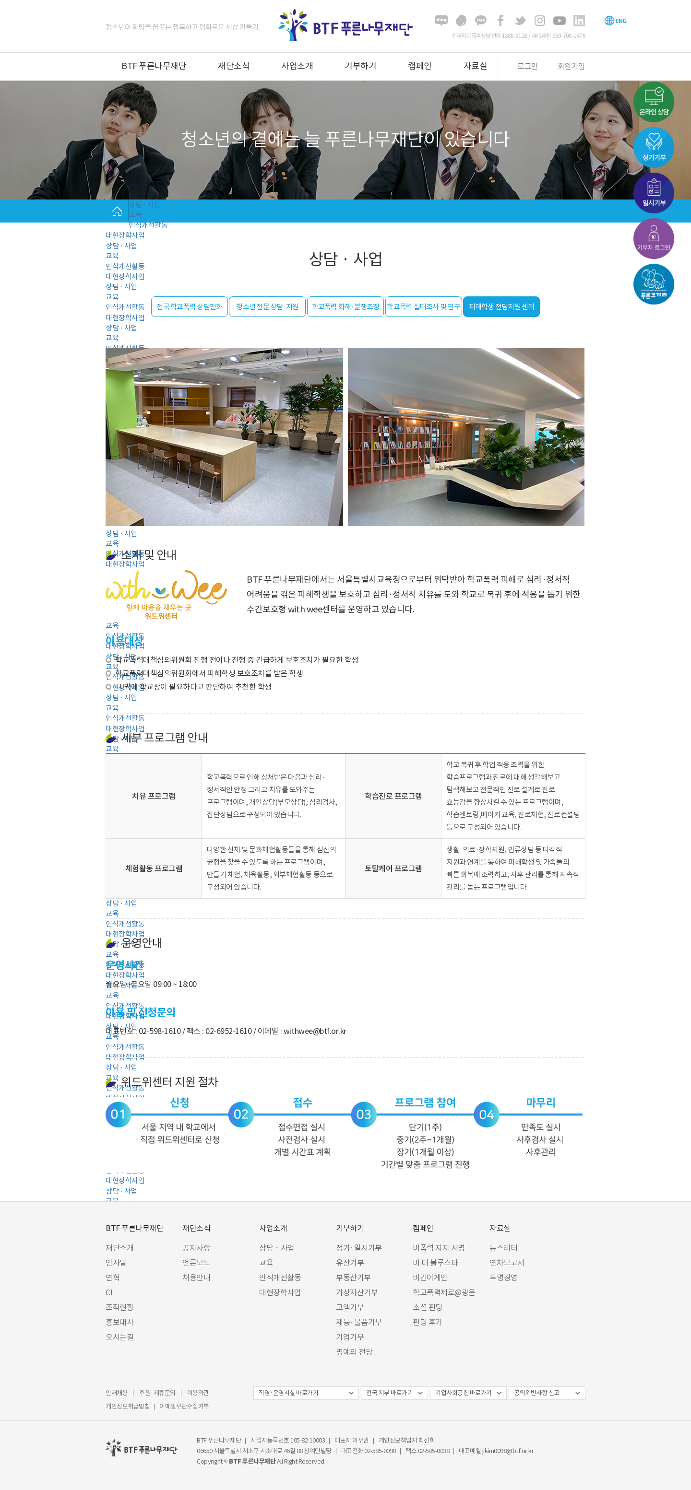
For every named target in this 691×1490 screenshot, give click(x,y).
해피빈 (461, 20)
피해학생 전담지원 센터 (502, 306)
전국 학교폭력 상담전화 (189, 306)
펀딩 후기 (427, 1322)
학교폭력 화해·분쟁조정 (346, 306)
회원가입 (571, 66)
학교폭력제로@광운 (444, 1292)
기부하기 (360, 65)
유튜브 (559, 20)
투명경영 (503, 1277)
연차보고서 (506, 1262)
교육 (135, 214)
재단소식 (234, 65)
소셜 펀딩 (427, 1307)
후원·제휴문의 (157, 1393)
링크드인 (579, 20)
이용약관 (198, 1393)
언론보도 (196, 1262)
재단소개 (119, 1248)
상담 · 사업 (144, 204)
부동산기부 (353, 1277)
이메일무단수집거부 (184, 1406)
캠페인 (420, 65)
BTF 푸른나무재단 (153, 65)
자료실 (476, 65)
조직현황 (119, 1307)
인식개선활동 (148, 225)
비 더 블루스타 (435, 1262)
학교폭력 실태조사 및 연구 (423, 306)
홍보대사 (119, 1322)
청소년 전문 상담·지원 (267, 306)
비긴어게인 (430, 1277)
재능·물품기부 (359, 1322)
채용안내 (196, 1277)
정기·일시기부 (359, 1248)
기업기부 (350, 1337)
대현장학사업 (125, 235)
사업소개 (297, 65)
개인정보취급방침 (128, 1406)
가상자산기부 (357, 1292)
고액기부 (350, 1307)
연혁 (112, 1277)
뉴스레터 (503, 1248)
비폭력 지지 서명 (439, 1248)
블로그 (441, 20)
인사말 (116, 1262)
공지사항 (196, 1248)
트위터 (520, 20)
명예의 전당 (354, 1352)
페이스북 (500, 20)
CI (109, 1292)
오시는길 (119, 1337)
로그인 (527, 66)
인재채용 (117, 1393)
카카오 (481, 20)
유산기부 (350, 1262)
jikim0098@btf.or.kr (508, 1451)
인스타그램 (540, 20)
